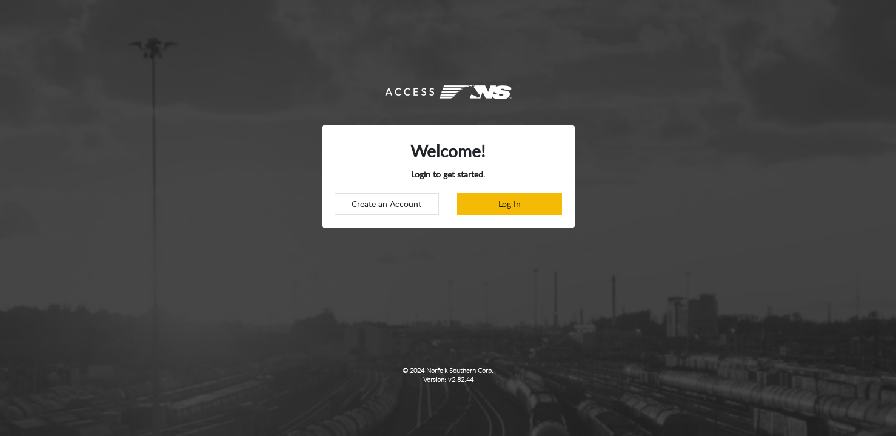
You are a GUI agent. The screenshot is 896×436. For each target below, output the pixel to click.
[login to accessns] (509, 204)
